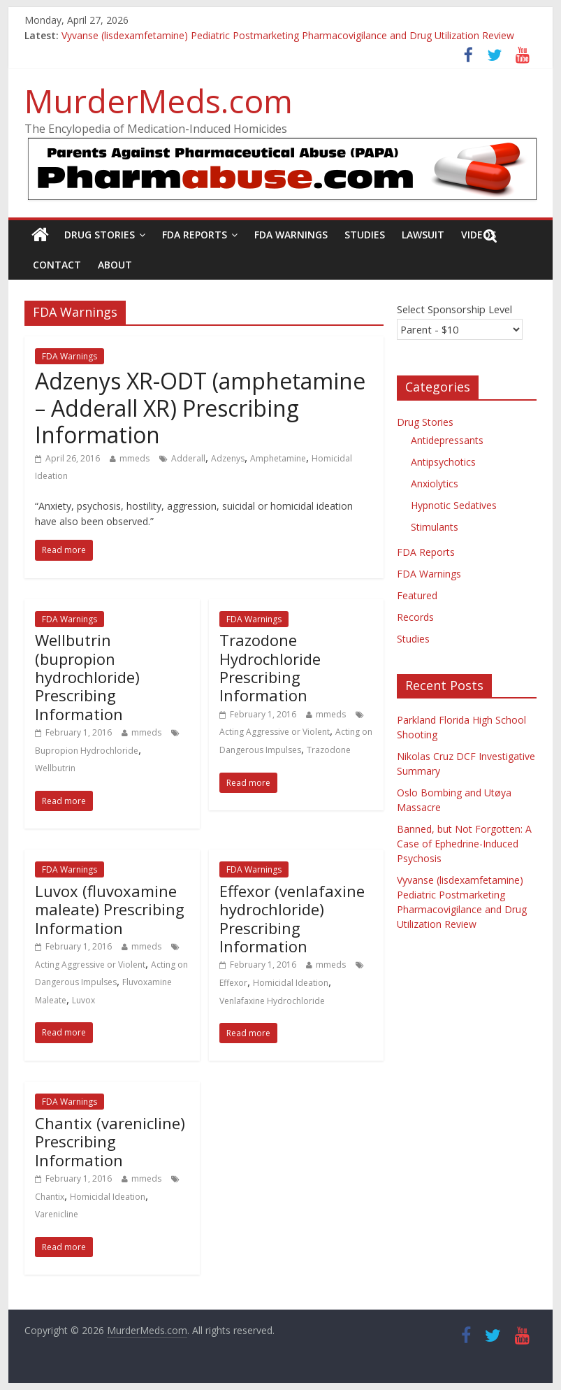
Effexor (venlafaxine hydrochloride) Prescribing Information (292, 918)
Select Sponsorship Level (454, 309)
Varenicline (56, 1214)
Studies (364, 234)
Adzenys (228, 458)
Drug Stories (99, 234)
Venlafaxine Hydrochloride (272, 1001)
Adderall (188, 458)
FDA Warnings (291, 234)
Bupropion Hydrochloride (86, 751)
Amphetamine (278, 458)
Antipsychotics (443, 461)
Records (415, 617)
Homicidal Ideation (290, 983)
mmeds (134, 458)
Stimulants (434, 526)
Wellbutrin (55, 768)
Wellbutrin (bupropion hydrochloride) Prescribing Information (87, 676)
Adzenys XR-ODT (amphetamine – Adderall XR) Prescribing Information (200, 408)
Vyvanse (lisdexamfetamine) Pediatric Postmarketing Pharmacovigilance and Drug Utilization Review (287, 35)
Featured (417, 595)
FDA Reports (194, 234)
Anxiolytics (434, 483)
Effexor (233, 983)
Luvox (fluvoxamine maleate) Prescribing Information (109, 909)
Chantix (49, 1197)
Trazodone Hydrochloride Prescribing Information (270, 667)
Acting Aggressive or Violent (274, 732)
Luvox (83, 1000)
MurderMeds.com (158, 100)
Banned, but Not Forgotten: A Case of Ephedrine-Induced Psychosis (464, 843)
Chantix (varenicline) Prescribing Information (110, 1141)
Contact (57, 264)
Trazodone (329, 750)
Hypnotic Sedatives (454, 505)
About (115, 264)
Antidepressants (447, 440)
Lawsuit (423, 234)
